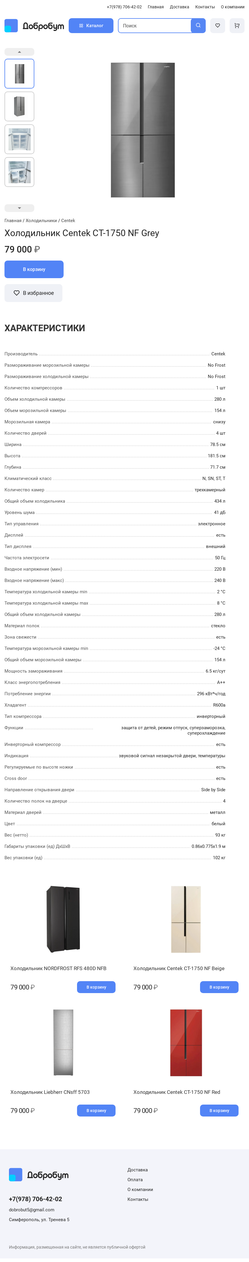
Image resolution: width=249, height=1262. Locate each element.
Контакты (205, 6)
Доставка (179, 6)
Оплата (135, 1183)
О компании (233, 6)
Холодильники (41, 220)
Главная (156, 6)
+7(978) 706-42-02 (124, 6)
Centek (68, 220)
